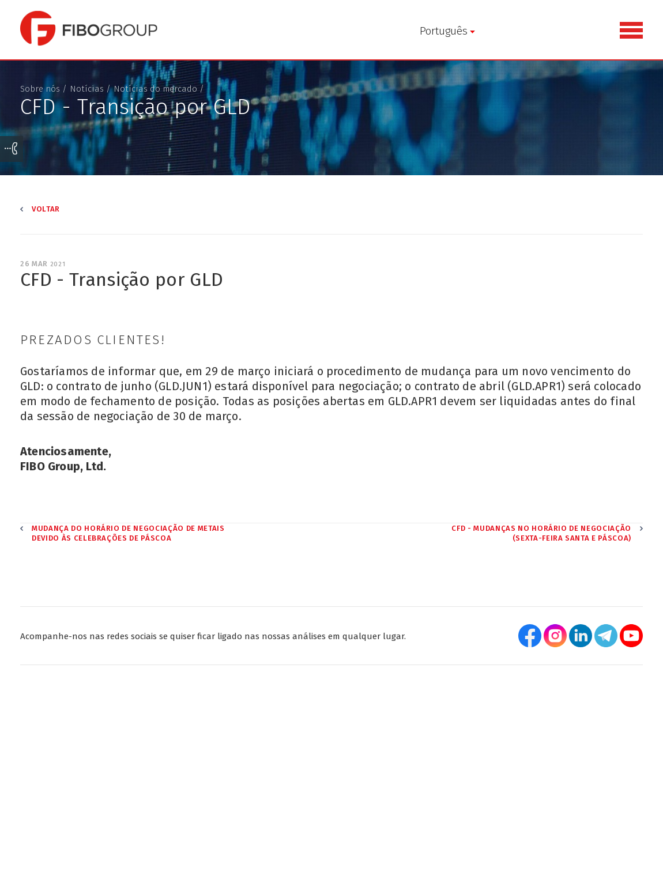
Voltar (46, 216)
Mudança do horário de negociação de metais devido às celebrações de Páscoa (128, 541)
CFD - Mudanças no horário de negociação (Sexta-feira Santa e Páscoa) (541, 541)
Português (234, 30)
